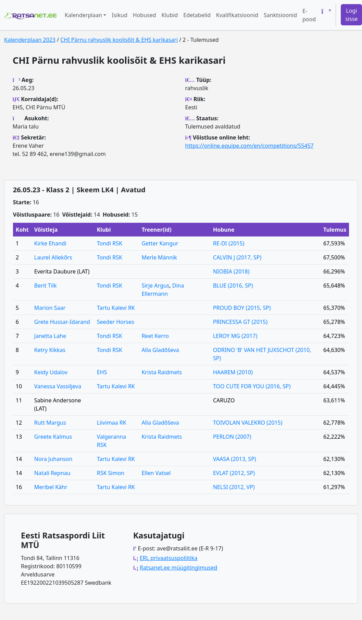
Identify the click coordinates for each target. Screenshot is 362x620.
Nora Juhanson (53, 459)
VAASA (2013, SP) (234, 459)
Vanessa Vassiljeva (57, 386)
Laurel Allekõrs (53, 257)
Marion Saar (49, 308)
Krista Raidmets (161, 372)
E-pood (309, 15)
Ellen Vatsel (156, 473)
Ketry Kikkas (49, 350)
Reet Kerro (154, 336)
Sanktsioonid (280, 15)
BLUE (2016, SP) (233, 285)
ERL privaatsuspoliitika (168, 558)
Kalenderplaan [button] (83, 15)
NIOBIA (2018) (231, 271)
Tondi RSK (109, 243)
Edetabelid (196, 15)
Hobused (144, 15)
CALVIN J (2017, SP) (237, 257)
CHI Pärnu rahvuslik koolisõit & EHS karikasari (119, 40)
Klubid (170, 15)
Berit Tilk (45, 285)
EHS (102, 372)
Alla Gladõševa (160, 350)
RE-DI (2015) (228, 243)
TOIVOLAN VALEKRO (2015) (248, 422)
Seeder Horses (115, 322)
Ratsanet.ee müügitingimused (178, 567)
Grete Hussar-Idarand (62, 322)
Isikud (119, 15)
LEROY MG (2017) (235, 336)
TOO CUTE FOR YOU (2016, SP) (252, 386)
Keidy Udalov (50, 372)
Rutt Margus (50, 422)
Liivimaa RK (111, 422)
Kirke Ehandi (50, 243)
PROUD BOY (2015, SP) (242, 308)
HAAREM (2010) (233, 372)
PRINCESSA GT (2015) (240, 322)
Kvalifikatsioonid (237, 15)
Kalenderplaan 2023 (29, 40)
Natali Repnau (52, 473)
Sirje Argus (155, 285)
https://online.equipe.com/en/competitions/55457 (249, 145)
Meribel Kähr (50, 487)
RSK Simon (110, 473)
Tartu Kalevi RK (116, 308)
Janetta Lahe (50, 336)
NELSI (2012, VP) (234, 487)
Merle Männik (159, 257)
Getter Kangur (159, 243)
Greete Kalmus (53, 436)
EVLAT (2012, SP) (234, 473)
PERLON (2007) (232, 436)
